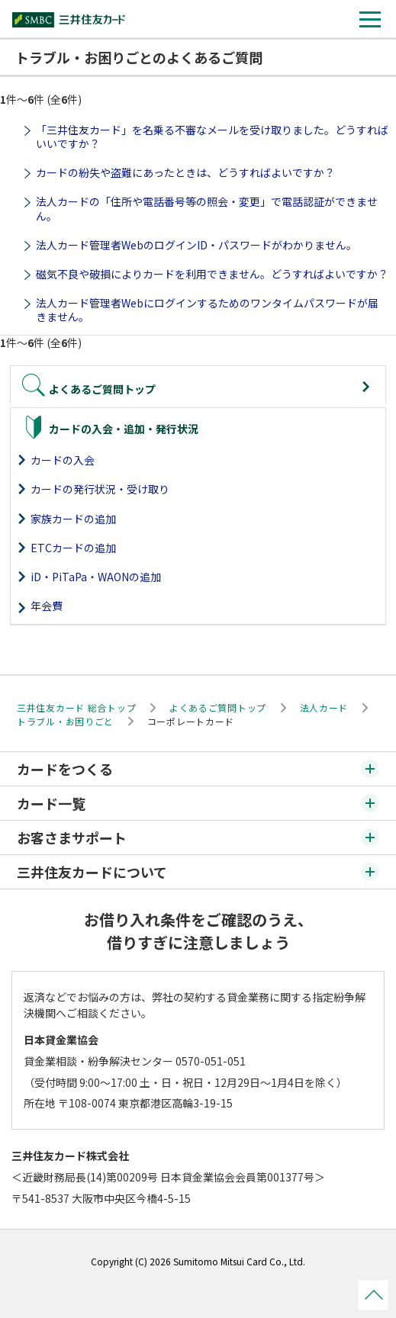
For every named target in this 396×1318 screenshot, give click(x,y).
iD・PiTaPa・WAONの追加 (96, 576)
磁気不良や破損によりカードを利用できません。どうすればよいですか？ (212, 273)
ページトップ (373, 1295)
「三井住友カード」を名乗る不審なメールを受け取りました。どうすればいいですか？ (212, 136)
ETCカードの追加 (73, 547)
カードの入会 (63, 460)
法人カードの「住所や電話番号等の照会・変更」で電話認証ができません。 (207, 208)
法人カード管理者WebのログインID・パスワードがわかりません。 (196, 244)
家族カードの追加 (73, 518)
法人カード (324, 707)
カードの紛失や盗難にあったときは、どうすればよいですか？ (185, 172)
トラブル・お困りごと (65, 721)
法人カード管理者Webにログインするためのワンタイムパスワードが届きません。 (207, 309)
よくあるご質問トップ (217, 707)
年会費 (47, 605)
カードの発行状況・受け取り (100, 489)
